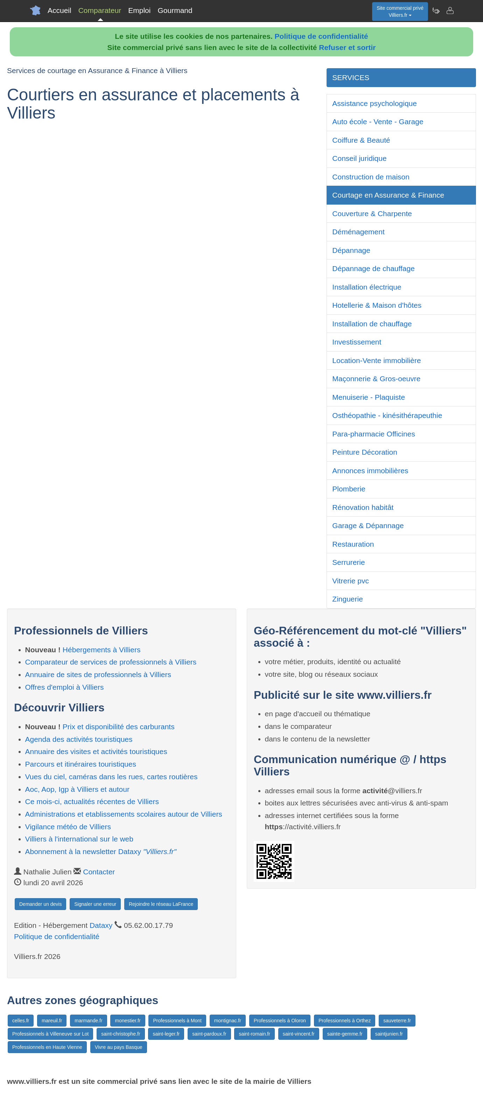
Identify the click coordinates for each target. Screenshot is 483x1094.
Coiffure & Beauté (361, 140)
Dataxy (101, 925)
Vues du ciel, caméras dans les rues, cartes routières (111, 777)
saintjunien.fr (389, 1034)
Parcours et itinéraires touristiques (80, 764)
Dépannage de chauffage (373, 268)
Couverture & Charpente (372, 213)
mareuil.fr (52, 1020)
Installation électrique (366, 287)
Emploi (139, 10)
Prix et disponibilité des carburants (119, 727)
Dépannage (351, 250)
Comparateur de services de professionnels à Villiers (111, 662)
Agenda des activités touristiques (79, 739)
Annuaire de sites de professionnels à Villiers (98, 674)
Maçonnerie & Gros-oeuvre (376, 379)
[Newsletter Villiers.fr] (436, 10)
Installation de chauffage (372, 324)
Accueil (59, 10)
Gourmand (175, 10)
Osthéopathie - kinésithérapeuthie (387, 415)
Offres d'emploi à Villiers (64, 687)
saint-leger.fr (166, 1034)
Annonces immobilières (370, 471)
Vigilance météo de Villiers (68, 827)
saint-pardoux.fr (209, 1034)
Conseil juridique (359, 158)
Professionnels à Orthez (344, 1020)
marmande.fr (88, 1020)
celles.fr (20, 1020)
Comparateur (99, 10)
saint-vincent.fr (299, 1034)
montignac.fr (227, 1020)
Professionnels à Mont (177, 1020)
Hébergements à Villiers (102, 650)
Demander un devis (40, 904)
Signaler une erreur (95, 904)
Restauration (353, 544)
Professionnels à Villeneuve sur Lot (50, 1034)
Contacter (99, 872)
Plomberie (348, 489)
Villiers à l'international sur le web (79, 839)
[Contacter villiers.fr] (450, 10)
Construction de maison (371, 177)
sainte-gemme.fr (345, 1034)
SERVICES (350, 77)
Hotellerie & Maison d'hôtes (376, 305)
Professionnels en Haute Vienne (47, 1047)
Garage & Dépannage (368, 525)
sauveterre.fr (397, 1020)
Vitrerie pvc (350, 581)
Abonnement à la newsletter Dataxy (100, 851)
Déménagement (358, 232)
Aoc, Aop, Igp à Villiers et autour (77, 789)
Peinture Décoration (364, 452)
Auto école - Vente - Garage (377, 122)
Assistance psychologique (374, 103)
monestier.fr (127, 1020)
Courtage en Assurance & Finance (388, 195)
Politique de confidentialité (321, 36)
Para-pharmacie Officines (373, 434)
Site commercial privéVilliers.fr (400, 11)
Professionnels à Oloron (280, 1020)
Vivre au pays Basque (118, 1047)
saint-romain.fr (254, 1034)
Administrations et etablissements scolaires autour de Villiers (123, 814)
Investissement (356, 342)
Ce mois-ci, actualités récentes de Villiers (92, 801)
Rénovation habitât (362, 507)
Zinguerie (347, 599)
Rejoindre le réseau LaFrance (161, 904)
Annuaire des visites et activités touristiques (96, 751)
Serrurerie (348, 562)
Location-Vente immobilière (376, 360)
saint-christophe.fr (120, 1034)
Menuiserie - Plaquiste (368, 397)
